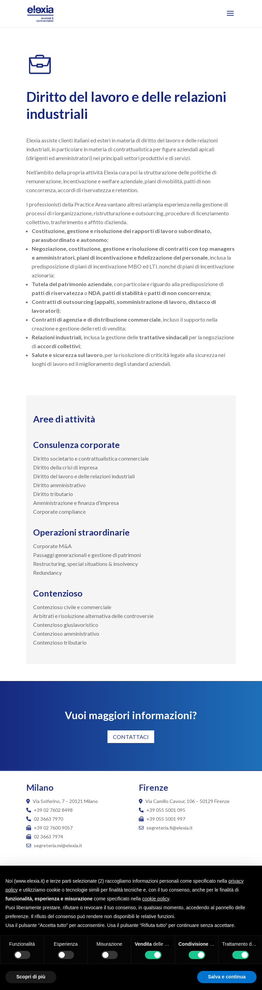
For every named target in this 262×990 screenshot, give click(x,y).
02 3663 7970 (48, 819)
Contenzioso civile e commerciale (72, 607)
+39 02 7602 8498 (53, 810)
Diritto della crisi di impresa (65, 467)
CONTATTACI (131, 736)
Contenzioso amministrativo (66, 633)
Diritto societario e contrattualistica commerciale (91, 458)
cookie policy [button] (155, 898)
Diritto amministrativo (59, 485)
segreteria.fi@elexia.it (166, 828)
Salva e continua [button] (227, 976)
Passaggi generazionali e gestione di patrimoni (87, 555)
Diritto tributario (53, 494)
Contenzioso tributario (60, 642)
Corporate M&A (52, 546)
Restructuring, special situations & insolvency (85, 563)
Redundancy (47, 572)
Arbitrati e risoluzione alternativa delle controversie (93, 616)
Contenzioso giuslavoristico (65, 624)
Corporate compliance (59, 511)
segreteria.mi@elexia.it (54, 845)
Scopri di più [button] (30, 976)
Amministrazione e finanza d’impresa (76, 502)
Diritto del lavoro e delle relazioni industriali (84, 476)
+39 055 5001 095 (165, 810)
